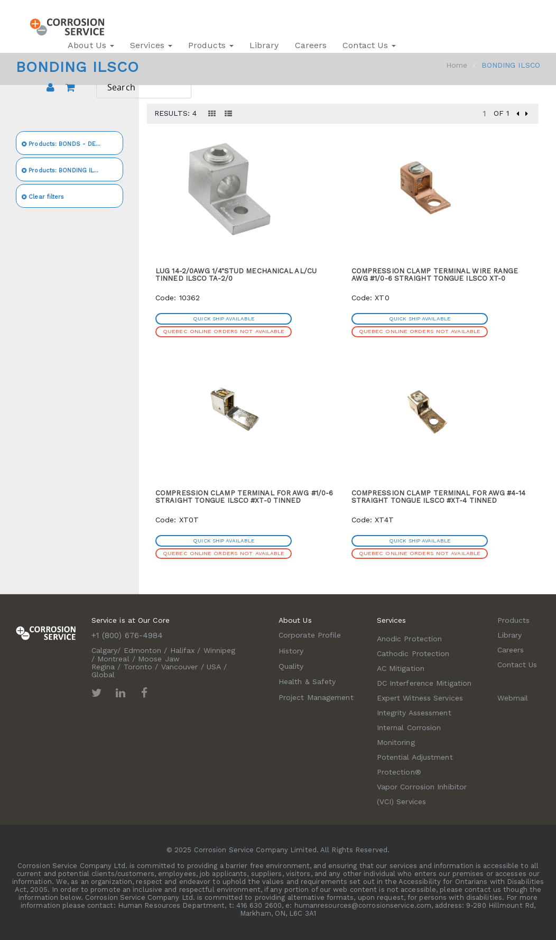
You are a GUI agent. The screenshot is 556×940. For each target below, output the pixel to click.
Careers (311, 45)
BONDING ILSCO (64, 170)
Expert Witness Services (420, 698)
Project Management (316, 697)
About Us (91, 45)
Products (211, 45)
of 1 (501, 113)
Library (264, 45)
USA (214, 666)
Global (103, 674)
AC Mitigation (400, 668)
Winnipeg (219, 650)
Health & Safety (307, 681)
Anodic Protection (409, 638)
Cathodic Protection (413, 653)
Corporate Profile (310, 635)
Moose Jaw (159, 659)
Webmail (513, 698)
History (291, 651)
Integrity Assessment (414, 712)
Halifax (182, 650)
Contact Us (369, 45)
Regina (103, 666)
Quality (291, 666)
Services (151, 45)
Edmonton (143, 650)
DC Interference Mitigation (424, 683)
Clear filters (43, 196)
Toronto (138, 666)
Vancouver (179, 666)
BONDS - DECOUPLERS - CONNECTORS (72, 144)
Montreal (113, 659)
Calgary (104, 650)
